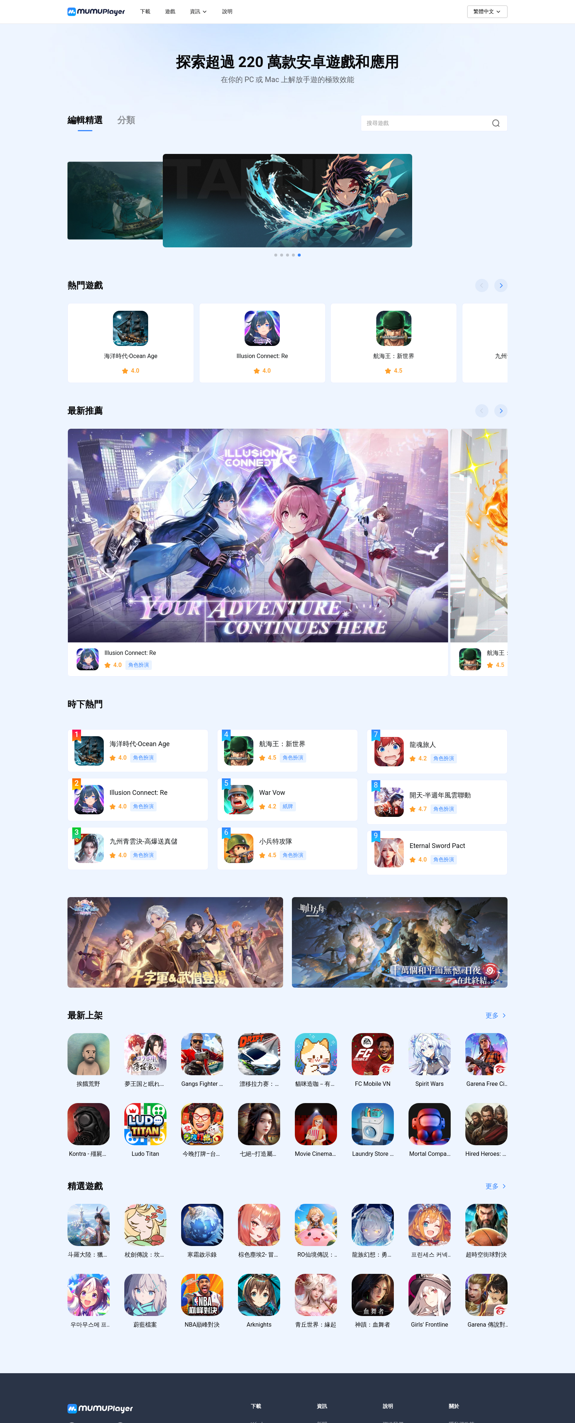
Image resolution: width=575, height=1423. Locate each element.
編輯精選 (85, 120)
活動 (322, 1318)
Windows (261, 1289)
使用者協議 (462, 1303)
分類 (126, 120)
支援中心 (393, 1303)
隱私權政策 (462, 1289)
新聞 (322, 1289)
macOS (259, 1318)
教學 (322, 1303)
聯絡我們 (393, 1289)
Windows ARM (267, 1303)
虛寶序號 (327, 1333)
